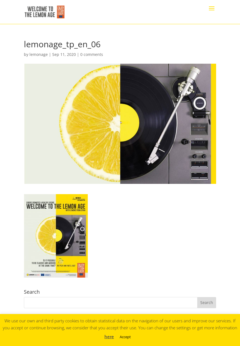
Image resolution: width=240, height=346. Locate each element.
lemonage (38, 54)
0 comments (91, 54)
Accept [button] (125, 336)
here (109, 336)
